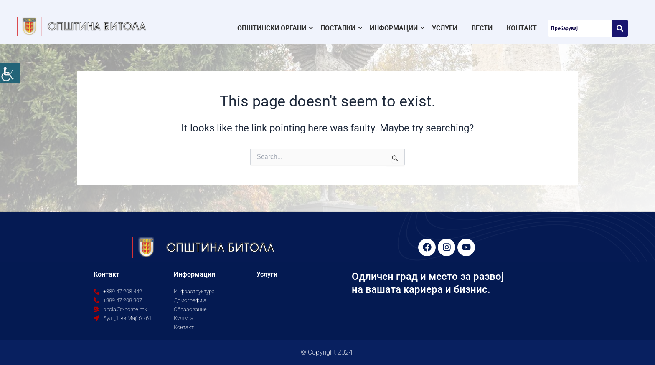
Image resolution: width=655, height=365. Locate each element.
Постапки (339, 28)
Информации (395, 28)
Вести (482, 28)
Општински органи (273, 28)
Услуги (444, 28)
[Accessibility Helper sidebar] (10, 73)
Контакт (522, 28)
